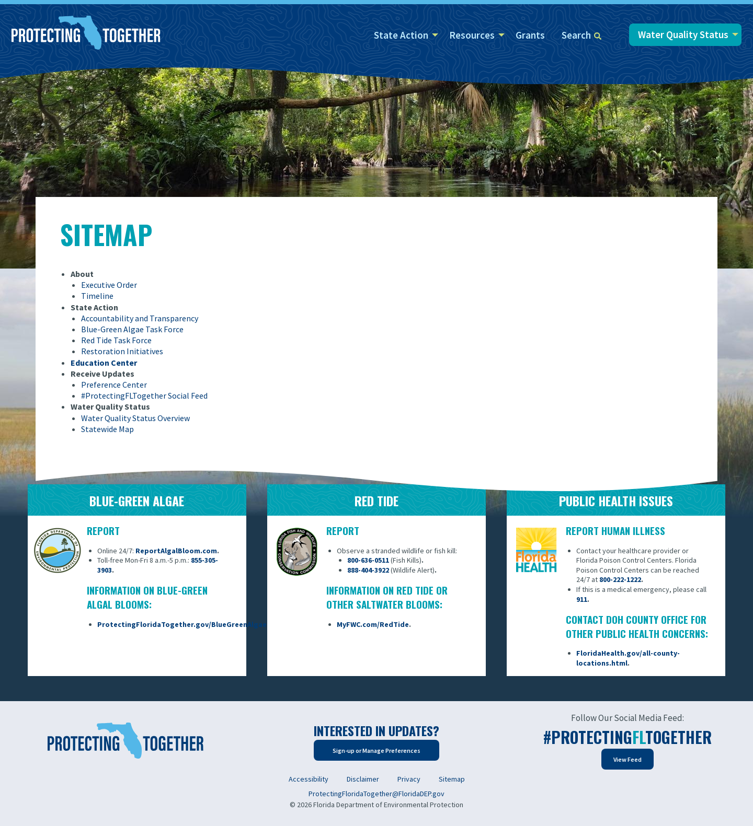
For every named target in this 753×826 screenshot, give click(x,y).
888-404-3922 (368, 570)
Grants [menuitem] (530, 35)
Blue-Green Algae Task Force (132, 329)
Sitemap (452, 779)
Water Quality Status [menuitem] (683, 34)
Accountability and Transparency (139, 318)
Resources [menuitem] (472, 35)
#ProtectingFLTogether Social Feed (144, 395)
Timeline (97, 295)
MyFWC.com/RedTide (373, 624)
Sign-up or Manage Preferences (376, 750)
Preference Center (114, 384)
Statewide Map (107, 429)
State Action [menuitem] (401, 35)
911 (581, 599)
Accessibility (308, 779)
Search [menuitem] (581, 35)
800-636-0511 (368, 560)
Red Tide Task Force (116, 340)
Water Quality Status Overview (135, 418)
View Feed (627, 759)
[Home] (86, 33)
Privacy (408, 779)
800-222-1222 (620, 579)
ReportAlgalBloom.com (176, 550)
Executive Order (109, 285)
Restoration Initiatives (122, 351)
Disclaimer (363, 779)
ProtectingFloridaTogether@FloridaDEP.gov (376, 793)
